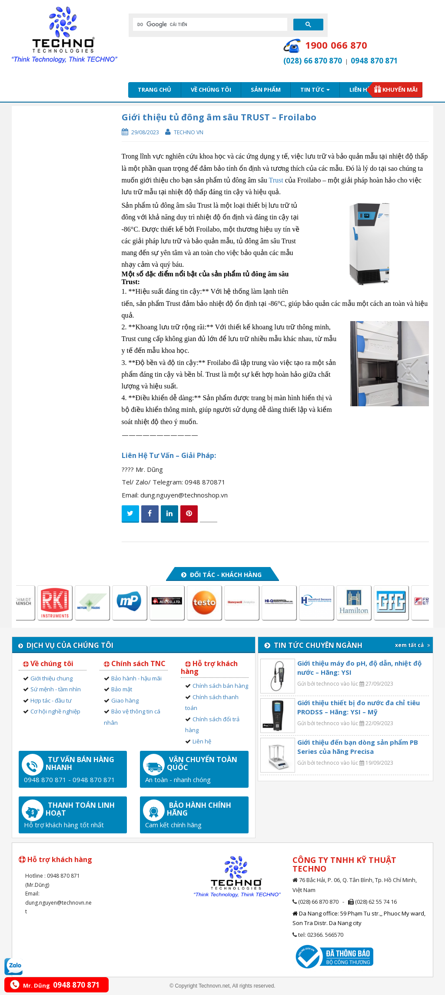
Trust (276, 180)
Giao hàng (125, 700)
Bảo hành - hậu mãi (136, 678)
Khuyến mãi (400, 89)
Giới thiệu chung (51, 678)
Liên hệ (359, 89)
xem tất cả (412, 645)
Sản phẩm (266, 89)
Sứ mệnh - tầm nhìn (55, 689)
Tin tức (315, 89)
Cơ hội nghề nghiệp (55, 711)
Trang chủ (154, 89)
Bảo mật (121, 689)
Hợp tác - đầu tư (51, 700)
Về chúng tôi (211, 89)
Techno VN (188, 132)
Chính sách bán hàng (220, 686)
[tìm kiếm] (209, 24)
